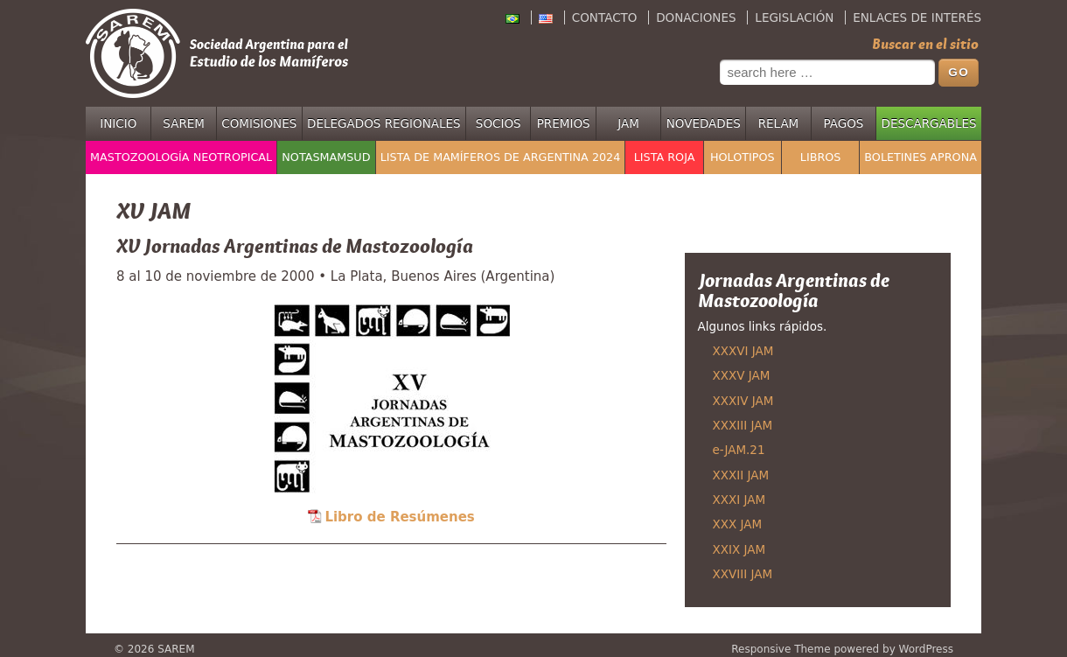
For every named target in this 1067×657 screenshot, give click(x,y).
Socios (498, 123)
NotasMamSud (326, 157)
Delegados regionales (384, 123)
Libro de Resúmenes (399, 517)
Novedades (703, 123)
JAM (628, 123)
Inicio (118, 123)
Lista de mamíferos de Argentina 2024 (500, 157)
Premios (563, 123)
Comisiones (258, 123)
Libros (820, 157)
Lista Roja (664, 157)
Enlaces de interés (917, 17)
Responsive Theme (780, 649)
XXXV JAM (742, 375)
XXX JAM (738, 524)
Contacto (605, 17)
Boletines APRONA (920, 157)
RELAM (778, 123)
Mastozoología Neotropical (181, 157)
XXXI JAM (739, 500)
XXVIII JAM (743, 574)
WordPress (926, 649)
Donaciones (696, 17)
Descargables (929, 123)
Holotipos (742, 157)
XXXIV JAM (743, 401)
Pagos (843, 123)
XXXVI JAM (743, 351)
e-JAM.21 (739, 450)
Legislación (794, 17)
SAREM (184, 123)
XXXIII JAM (743, 425)
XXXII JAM (741, 475)
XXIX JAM (739, 549)
